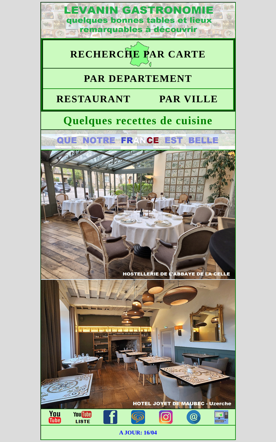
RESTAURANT (90, 98)
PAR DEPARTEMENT (138, 78)
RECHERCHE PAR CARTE (138, 54)
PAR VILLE (185, 98)
